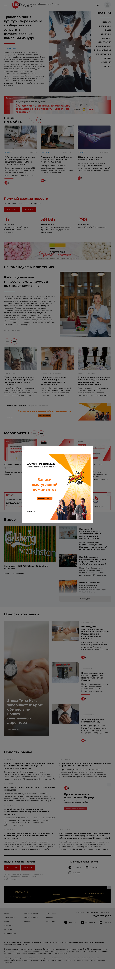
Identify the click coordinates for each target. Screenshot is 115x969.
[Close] (91, 448)
